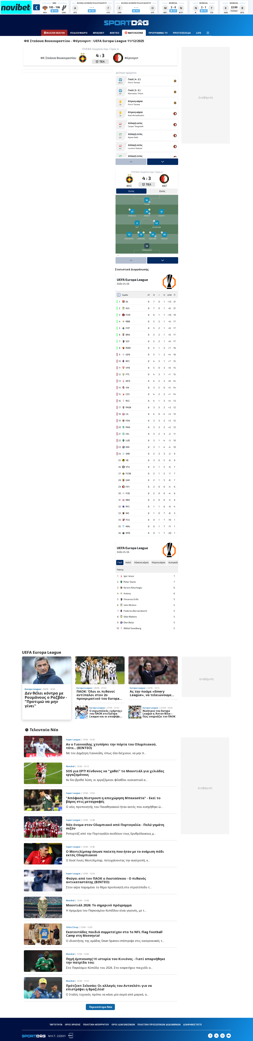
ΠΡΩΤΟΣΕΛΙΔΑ (182, 32)
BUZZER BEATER (54, 32)
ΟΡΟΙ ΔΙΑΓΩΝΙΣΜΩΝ (123, 1024)
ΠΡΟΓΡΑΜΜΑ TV (158, 32)
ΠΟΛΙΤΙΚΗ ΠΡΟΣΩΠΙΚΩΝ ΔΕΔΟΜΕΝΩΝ (159, 1024)
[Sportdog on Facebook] (210, 1035)
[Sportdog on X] (216, 1035)
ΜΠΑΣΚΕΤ (98, 32)
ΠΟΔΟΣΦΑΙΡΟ (78, 32)
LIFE (198, 32)
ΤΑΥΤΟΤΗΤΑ (55, 1024)
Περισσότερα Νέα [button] (100, 1007)
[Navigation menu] (208, 33)
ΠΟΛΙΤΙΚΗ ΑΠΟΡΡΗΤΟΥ (96, 1024)
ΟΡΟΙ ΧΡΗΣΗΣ (73, 1024)
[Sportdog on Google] (228, 1035)
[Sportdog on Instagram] (222, 1035)
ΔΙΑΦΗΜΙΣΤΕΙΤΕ (192, 1024)
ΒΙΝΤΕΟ (114, 32)
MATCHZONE (134, 32)
